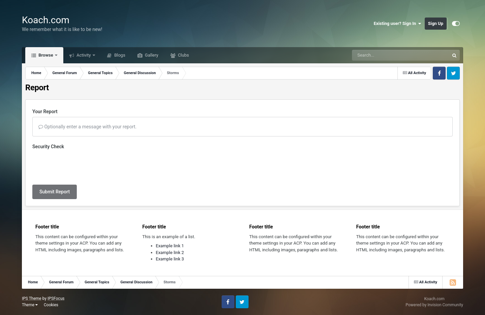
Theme (30, 305)
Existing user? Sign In (397, 24)
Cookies (51, 305)
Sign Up (435, 23)
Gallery (151, 55)
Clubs (183, 55)
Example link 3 (170, 258)
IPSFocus (55, 298)
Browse (45, 55)
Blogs (119, 55)
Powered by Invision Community (434, 305)
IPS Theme (31, 298)
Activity (83, 55)
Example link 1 (170, 245)
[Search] (383, 55)
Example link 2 (170, 252)
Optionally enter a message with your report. (87, 126)
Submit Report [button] (54, 191)
